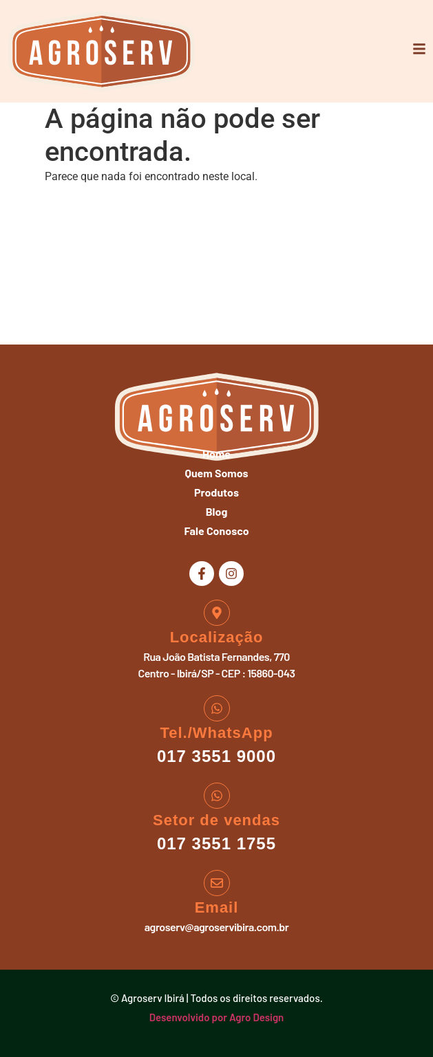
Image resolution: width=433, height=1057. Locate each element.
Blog (217, 511)
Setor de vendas (216, 820)
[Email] (217, 883)
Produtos (216, 492)
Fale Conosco (216, 530)
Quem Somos (216, 472)
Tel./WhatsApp (216, 732)
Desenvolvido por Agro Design (216, 1017)
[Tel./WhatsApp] (217, 708)
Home (216, 453)
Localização (217, 637)
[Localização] (217, 613)
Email (217, 907)
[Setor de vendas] (217, 796)
